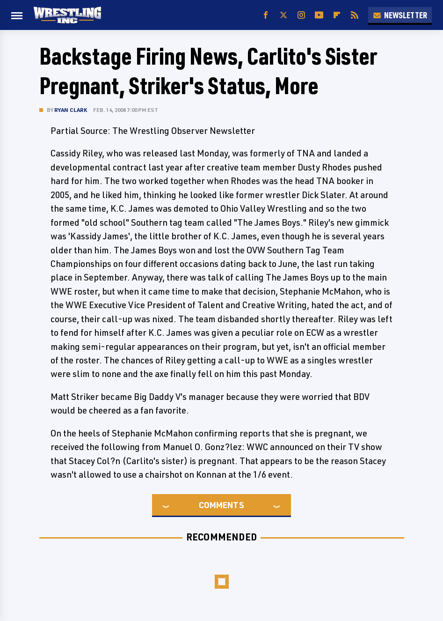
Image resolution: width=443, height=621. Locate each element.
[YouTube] (319, 15)
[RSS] (354, 15)
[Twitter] (283, 15)
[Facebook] (265, 15)
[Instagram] (301, 15)
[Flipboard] (337, 15)
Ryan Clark (70, 109)
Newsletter (400, 15)
